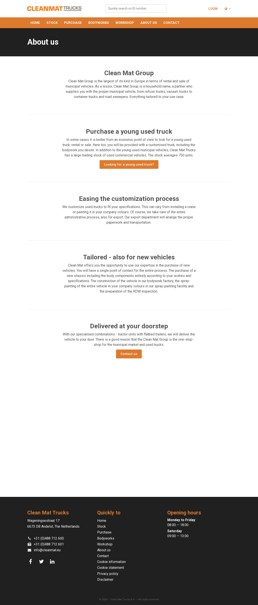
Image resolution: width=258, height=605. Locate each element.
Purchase (73, 23)
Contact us (129, 354)
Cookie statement (110, 568)
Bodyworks (98, 23)
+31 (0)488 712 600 (49, 538)
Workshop (124, 23)
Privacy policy (107, 574)
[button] (227, 8)
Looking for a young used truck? (129, 164)
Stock (52, 23)
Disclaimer (105, 579)
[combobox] (135, 8)
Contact (171, 23)
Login (213, 8)
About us (148, 23)
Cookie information (111, 562)
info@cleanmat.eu (47, 550)
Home (35, 23)
